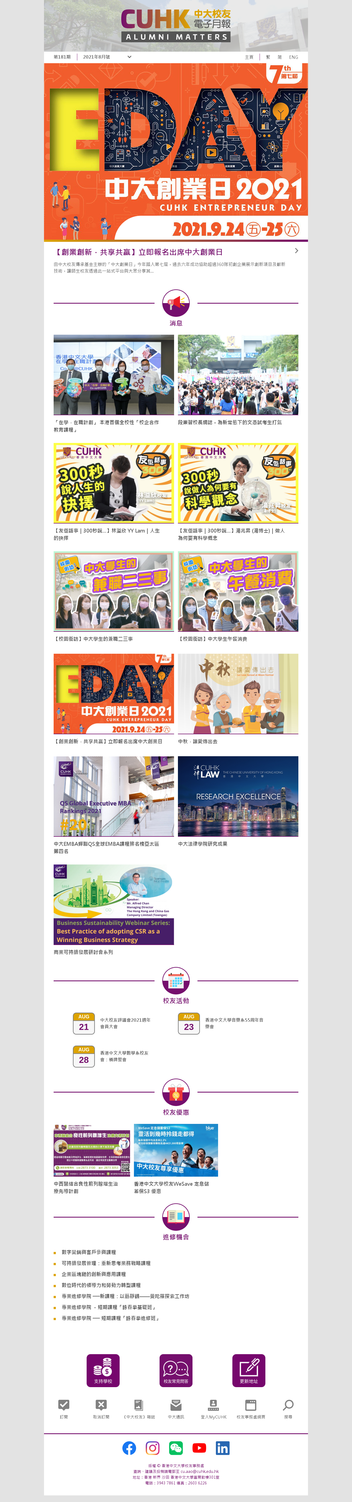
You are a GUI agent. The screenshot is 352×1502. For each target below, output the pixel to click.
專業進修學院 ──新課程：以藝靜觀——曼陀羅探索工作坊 (125, 1296)
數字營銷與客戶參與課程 (89, 1252)
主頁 (249, 57)
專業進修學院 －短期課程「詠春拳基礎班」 (109, 1307)
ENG (293, 57)
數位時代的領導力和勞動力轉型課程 (101, 1285)
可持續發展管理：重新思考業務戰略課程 (106, 1263)
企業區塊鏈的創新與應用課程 (94, 1274)
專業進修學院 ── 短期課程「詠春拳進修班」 (111, 1318)
